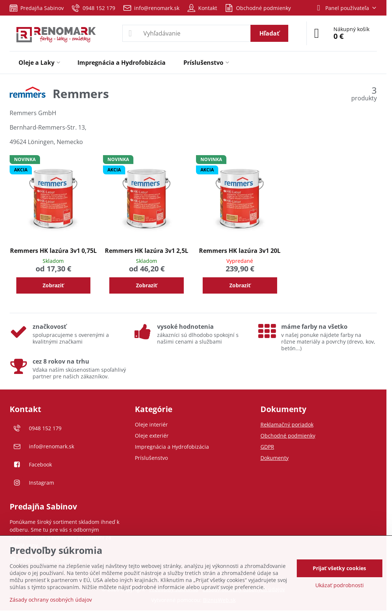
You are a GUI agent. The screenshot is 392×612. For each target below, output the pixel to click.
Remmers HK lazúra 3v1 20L (239, 251)
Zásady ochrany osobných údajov (51, 599)
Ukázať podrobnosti (339, 585)
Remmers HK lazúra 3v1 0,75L (53, 251)
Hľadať (269, 33)
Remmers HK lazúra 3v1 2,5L (146, 251)
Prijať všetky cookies (339, 568)
